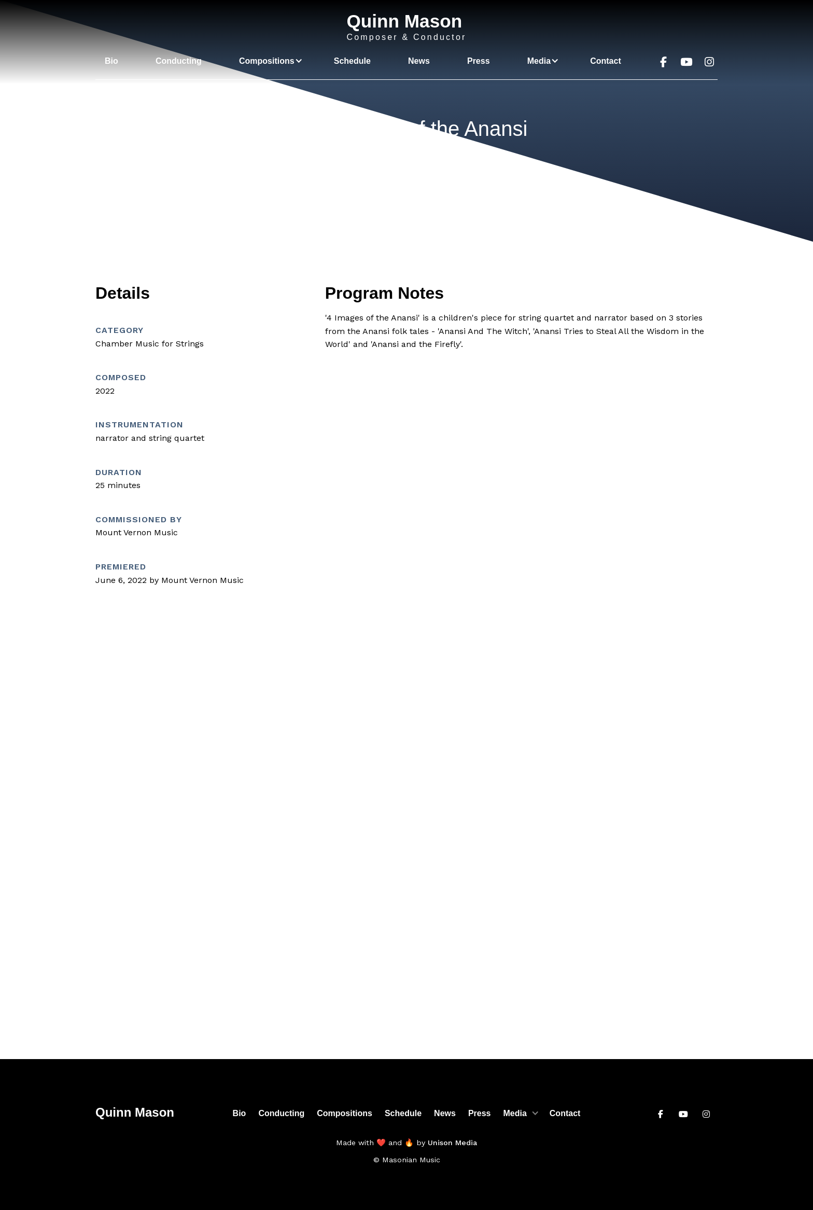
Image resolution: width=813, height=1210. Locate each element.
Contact (605, 61)
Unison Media (452, 1142)
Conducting (179, 61)
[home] (406, 27)
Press (478, 61)
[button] (268, 61)
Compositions (344, 1113)
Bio (111, 61)
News (419, 61)
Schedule (352, 61)
